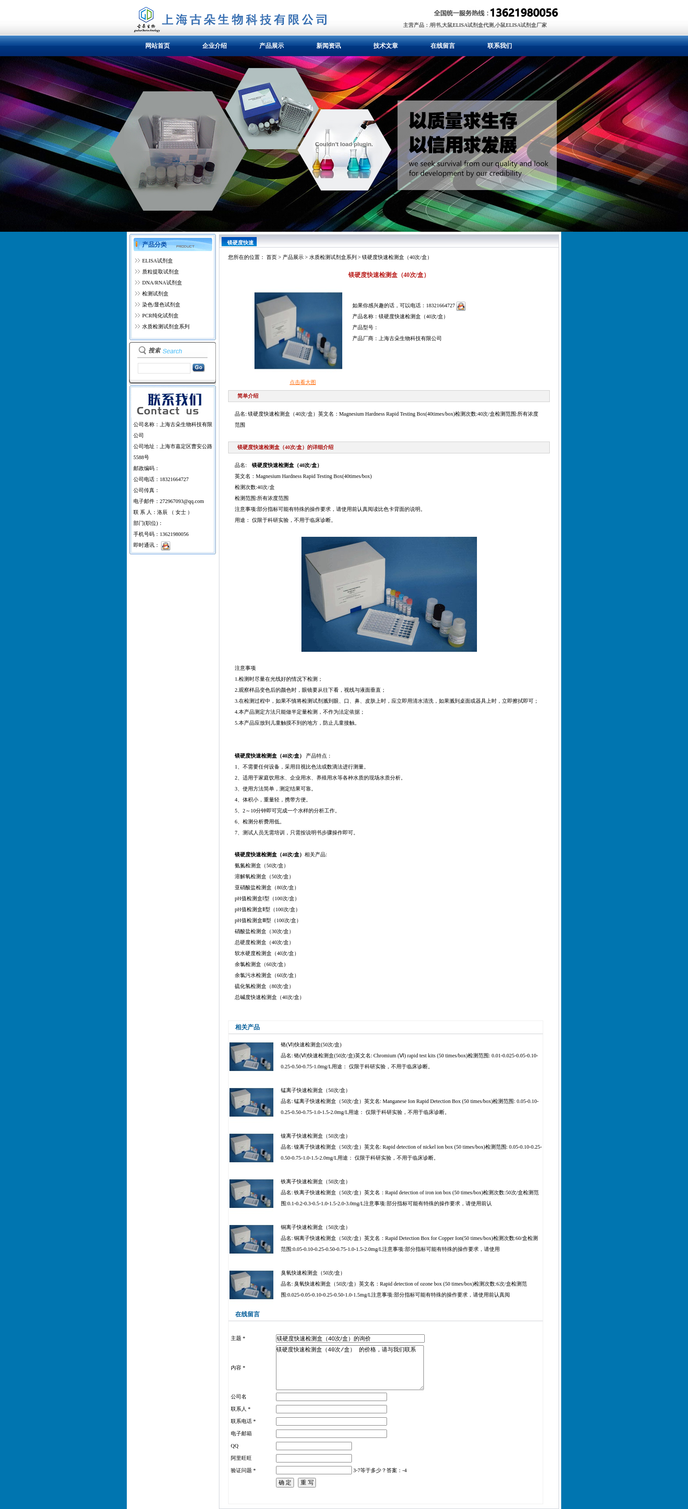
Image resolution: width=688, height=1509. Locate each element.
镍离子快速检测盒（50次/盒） (316, 1136)
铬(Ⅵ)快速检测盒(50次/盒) (311, 1045)
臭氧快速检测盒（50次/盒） (313, 1273)
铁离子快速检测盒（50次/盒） (316, 1181)
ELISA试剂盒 (157, 261)
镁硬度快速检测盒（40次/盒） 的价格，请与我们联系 (350, 1367)
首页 (271, 257)
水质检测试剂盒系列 (166, 326)
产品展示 (271, 46)
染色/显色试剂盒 (161, 305)
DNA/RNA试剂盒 (162, 283)
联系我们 (499, 46)
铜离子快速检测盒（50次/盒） (316, 1227)
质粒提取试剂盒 (160, 272)
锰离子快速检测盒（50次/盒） (316, 1090)
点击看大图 (303, 382)
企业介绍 (214, 46)
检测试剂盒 (155, 294)
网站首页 (157, 46)
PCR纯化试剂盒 (160, 316)
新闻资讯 (328, 46)
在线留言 (442, 46)
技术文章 (385, 46)
